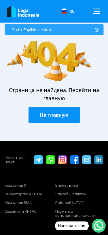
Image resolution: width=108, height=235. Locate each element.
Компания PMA (18, 203)
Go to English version (31, 29)
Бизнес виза (66, 185)
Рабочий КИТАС (69, 203)
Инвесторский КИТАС (24, 194)
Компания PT (16, 185)
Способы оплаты (70, 194)
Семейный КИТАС (20, 211)
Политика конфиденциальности (75, 213)
